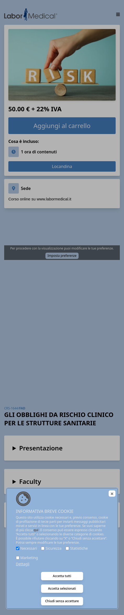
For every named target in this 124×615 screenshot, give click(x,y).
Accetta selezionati (62, 588)
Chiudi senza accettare (62, 601)
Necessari (28, 548)
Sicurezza (54, 548)
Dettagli (22, 563)
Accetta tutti (62, 576)
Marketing (29, 557)
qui (36, 530)
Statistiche (79, 548)
